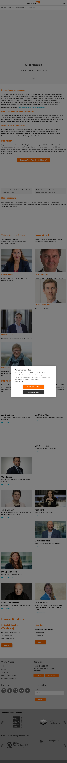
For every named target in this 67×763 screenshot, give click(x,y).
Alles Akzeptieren (23, 389)
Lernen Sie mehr (19, 384)
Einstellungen (43, 389)
